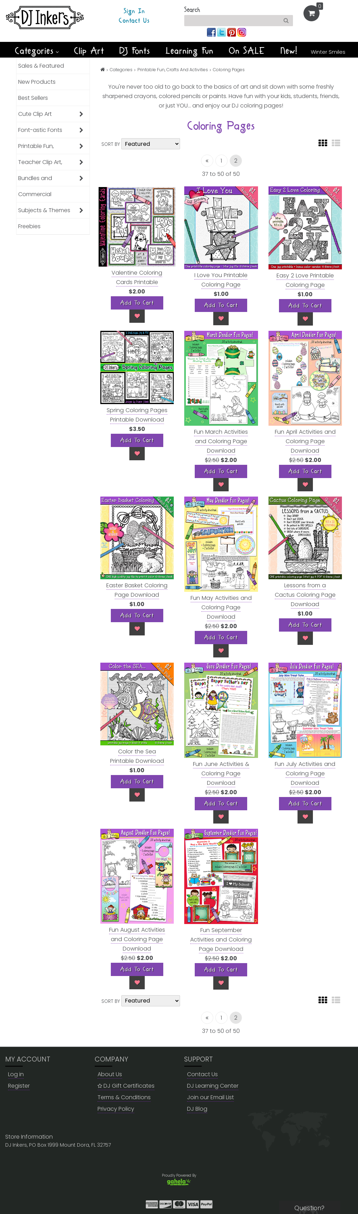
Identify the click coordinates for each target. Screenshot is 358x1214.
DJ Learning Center (212, 1086)
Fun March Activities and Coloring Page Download (221, 441)
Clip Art (89, 51)
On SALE (247, 51)
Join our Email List (210, 1097)
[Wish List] (137, 316)
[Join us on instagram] (241, 32)
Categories (37, 51)
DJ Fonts (135, 51)
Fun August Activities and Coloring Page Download (137, 939)
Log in (16, 1074)
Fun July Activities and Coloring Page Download (305, 773)
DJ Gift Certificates (126, 1086)
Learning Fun (190, 51)
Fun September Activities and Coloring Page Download (221, 939)
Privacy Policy (116, 1109)
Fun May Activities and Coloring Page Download (221, 607)
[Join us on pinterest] (232, 32)
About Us (110, 1074)
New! (289, 51)
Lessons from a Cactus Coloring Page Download (305, 594)
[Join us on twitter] (222, 32)
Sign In (134, 11)
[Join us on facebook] (212, 32)
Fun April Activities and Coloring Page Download (305, 441)
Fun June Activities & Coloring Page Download (221, 773)
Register (19, 1086)
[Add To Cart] (137, 303)
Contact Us (134, 20)
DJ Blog (197, 1109)
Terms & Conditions (124, 1097)
